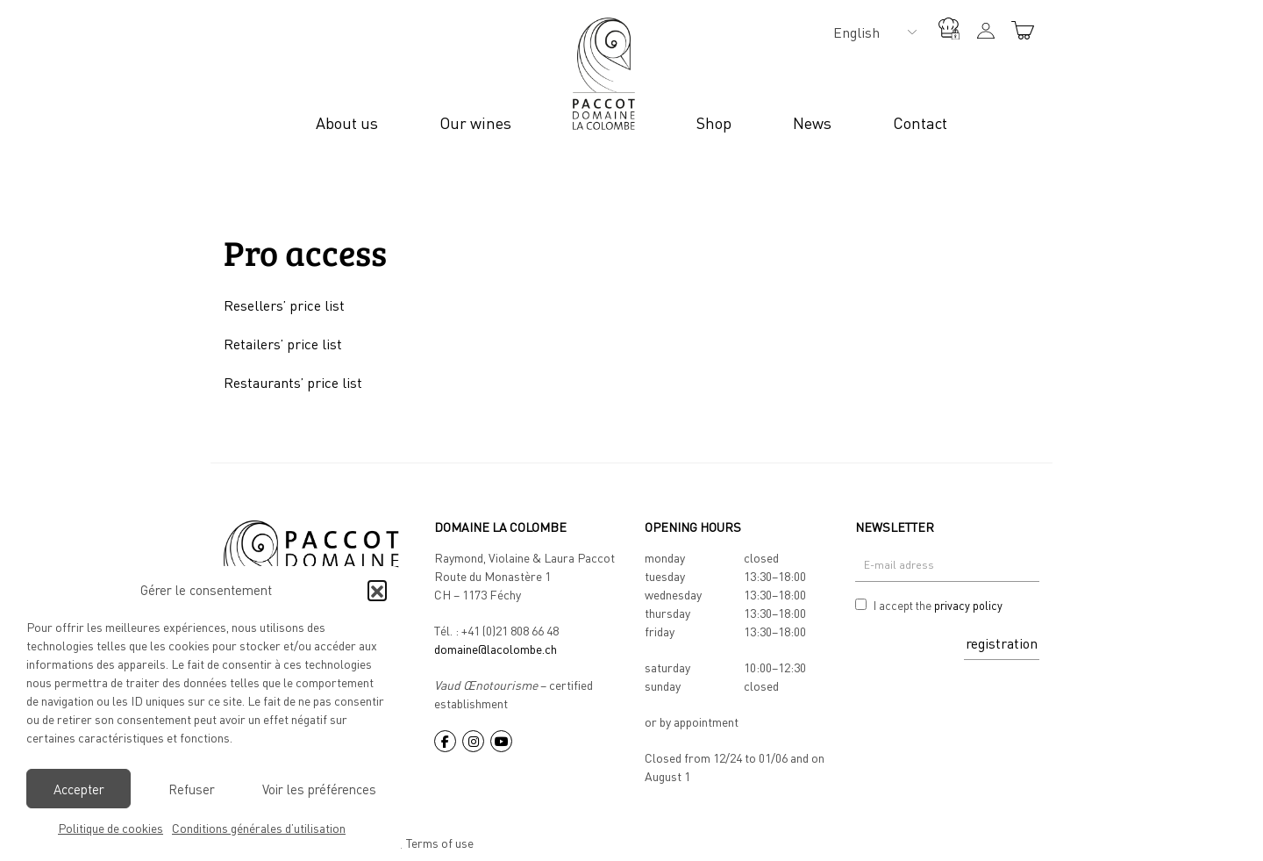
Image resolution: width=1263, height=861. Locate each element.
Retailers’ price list (283, 344)
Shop (713, 123)
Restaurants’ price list (293, 382)
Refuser (191, 789)
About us (347, 123)
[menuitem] (870, 31)
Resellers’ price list (284, 305)
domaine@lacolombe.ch (495, 649)
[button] (377, 590)
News (812, 123)
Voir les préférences (319, 789)
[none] (870, 31)
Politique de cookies (110, 828)
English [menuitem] (856, 32)
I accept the (938, 606)
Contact (920, 123)
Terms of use (440, 843)
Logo (604, 74)
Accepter (79, 789)
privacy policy (968, 606)
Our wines (475, 123)
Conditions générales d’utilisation (259, 828)
